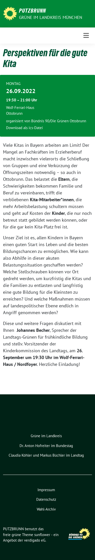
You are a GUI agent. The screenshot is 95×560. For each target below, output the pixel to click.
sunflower (42, 534)
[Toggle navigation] (86, 35)
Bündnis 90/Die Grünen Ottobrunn (58, 121)
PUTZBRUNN (32, 10)
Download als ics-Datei (24, 127)
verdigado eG (34, 540)
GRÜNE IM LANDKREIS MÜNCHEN (50, 17)
